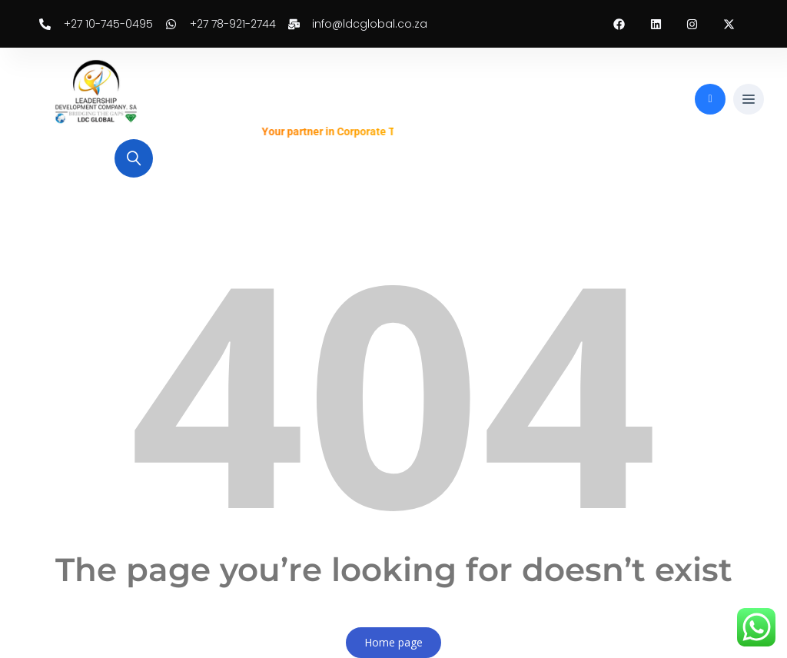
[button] (748, 100)
